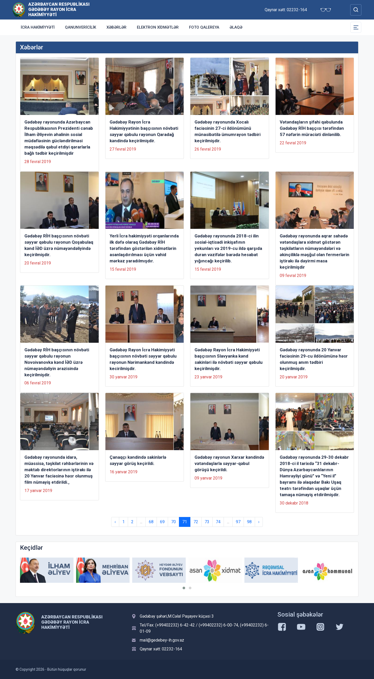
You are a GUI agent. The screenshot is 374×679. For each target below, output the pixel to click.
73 (207, 521)
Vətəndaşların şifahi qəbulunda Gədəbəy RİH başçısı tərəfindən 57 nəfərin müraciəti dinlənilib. (312, 128)
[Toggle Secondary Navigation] (356, 27)
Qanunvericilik (80, 27)
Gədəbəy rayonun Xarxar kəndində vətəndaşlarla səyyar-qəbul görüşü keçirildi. (229, 463)
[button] (184, 588)
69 (162, 521)
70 (173, 521)
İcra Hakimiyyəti (38, 27)
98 (249, 521)
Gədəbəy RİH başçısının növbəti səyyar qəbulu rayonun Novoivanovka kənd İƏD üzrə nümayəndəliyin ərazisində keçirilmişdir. (56, 362)
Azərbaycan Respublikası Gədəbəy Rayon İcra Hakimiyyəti (59, 9)
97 (238, 521)
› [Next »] (258, 521)
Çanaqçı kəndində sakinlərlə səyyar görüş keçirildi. (138, 460)
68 (151, 521)
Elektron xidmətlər (158, 27)
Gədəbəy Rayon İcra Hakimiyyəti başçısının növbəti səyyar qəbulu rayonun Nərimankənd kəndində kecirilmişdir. (143, 359)
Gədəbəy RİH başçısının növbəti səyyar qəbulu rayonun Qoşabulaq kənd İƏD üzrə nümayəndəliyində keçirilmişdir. (58, 245)
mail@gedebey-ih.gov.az (162, 640)
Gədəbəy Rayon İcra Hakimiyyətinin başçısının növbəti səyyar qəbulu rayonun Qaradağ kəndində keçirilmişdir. (144, 131)
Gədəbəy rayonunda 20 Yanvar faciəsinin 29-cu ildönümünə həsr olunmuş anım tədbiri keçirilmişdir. (314, 359)
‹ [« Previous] (115, 521)
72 (195, 521)
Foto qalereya (204, 27)
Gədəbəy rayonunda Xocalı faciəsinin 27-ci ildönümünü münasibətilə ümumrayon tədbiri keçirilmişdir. (228, 131)
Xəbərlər (116, 27)
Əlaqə (236, 27)
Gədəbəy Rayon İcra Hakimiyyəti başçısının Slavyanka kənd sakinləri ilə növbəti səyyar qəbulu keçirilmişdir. (229, 359)
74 (218, 521)
